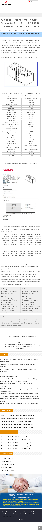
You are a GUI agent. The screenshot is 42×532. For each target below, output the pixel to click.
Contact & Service (8, 516)
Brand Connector (7, 512)
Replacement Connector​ (20, 15)
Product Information (29, 514)
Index (9, 15)
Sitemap (20, 519)
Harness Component (14, 514)
